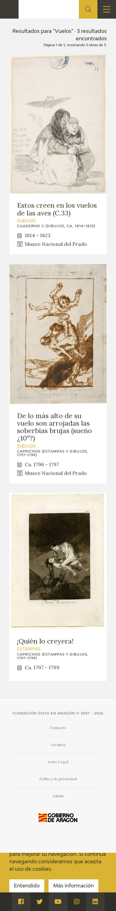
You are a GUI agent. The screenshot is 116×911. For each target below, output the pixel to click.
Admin (58, 796)
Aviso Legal (58, 761)
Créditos (58, 744)
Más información (73, 886)
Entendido (27, 886)
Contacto (58, 727)
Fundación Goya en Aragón (44, 713)
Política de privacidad (58, 778)
